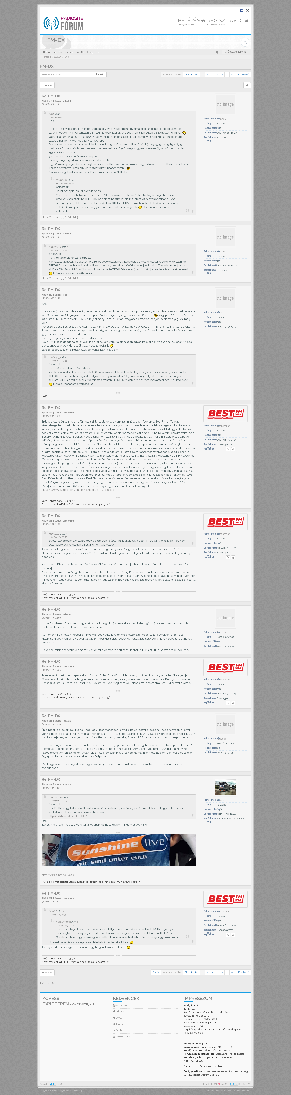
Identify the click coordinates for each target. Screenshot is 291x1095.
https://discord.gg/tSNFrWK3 (60, 217)
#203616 (48, 101)
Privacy (118, 1011)
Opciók (156, 972)
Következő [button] (243, 74)
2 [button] (207, 74)
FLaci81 (67, 784)
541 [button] (233, 74)
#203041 (48, 720)
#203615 (48, 233)
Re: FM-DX (51, 96)
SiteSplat (234, 1084)
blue (51, 113)
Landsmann (68, 412)
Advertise (120, 1005)
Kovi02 (53, 911)
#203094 (48, 412)
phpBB (52, 1084)
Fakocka (54, 533)
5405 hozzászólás (172, 74)
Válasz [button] (47, 85)
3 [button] (212, 74)
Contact (118, 1030)
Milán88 (67, 101)
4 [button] (217, 74)
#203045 (48, 666)
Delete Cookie (121, 1036)
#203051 (48, 520)
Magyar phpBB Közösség (70, 1091)
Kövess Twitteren (68, 1001)
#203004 (48, 898)
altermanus (56, 797)
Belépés (191, 20)
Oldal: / (192, 74)
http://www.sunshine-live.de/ (58, 875)
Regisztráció (228, 20)
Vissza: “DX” (47, 983)
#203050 (48, 614)
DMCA (118, 1017)
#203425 (48, 294)
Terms (118, 1024)
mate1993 (62, 179)
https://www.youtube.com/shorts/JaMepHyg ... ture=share (78, 489)
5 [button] (222, 74)
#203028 (48, 784)
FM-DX (47, 66)
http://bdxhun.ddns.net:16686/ (68, 816)
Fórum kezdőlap (54, 52)
